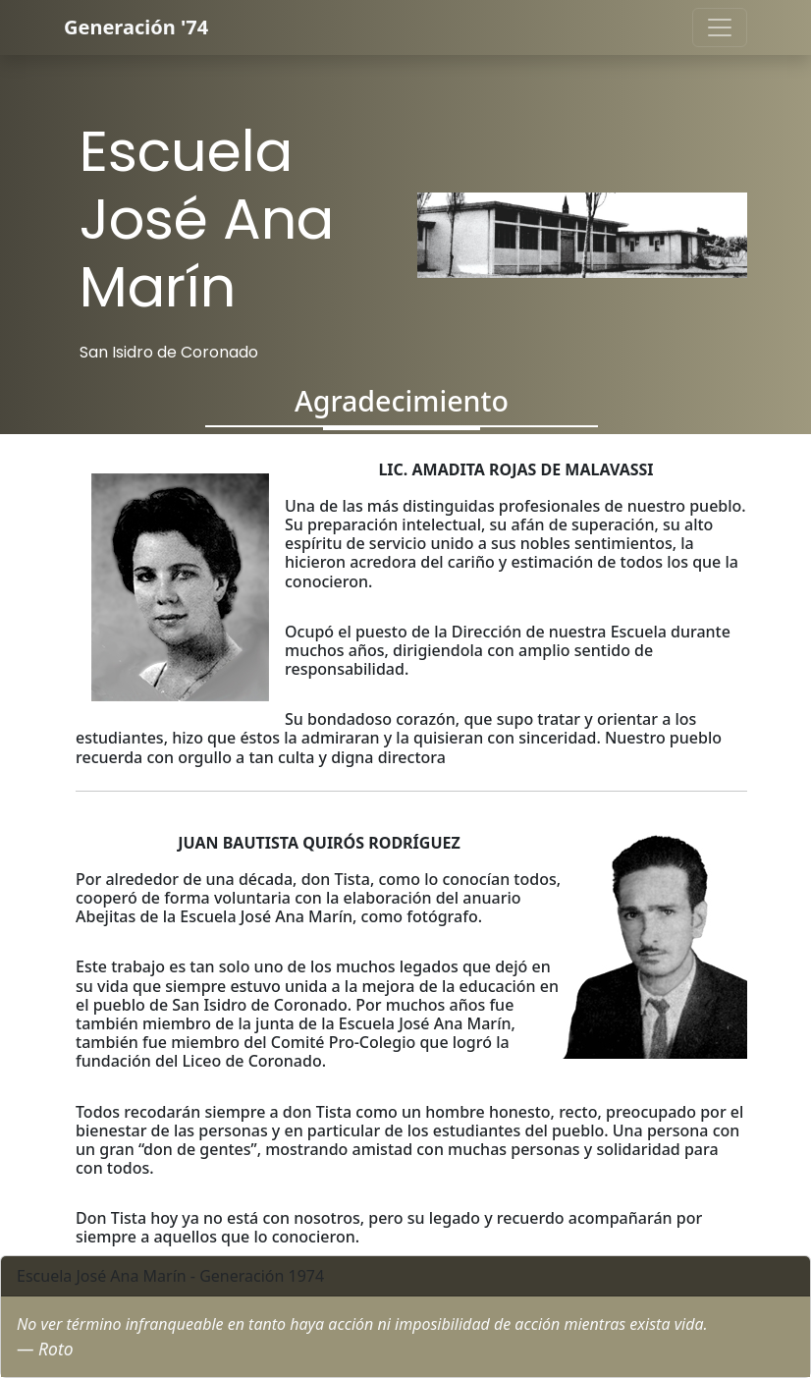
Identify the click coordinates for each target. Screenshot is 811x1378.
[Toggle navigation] (719, 27)
